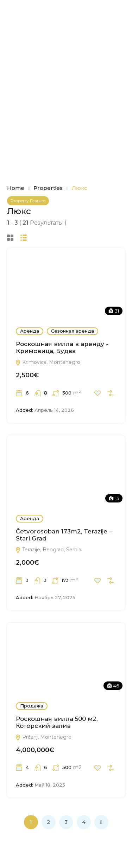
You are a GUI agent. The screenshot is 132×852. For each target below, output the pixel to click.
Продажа (31, 706)
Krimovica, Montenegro (47, 362)
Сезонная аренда (72, 331)
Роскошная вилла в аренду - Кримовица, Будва (62, 347)
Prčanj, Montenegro (43, 737)
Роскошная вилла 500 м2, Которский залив (57, 722)
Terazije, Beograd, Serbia (48, 549)
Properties (48, 188)
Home (15, 188)
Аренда (29, 331)
